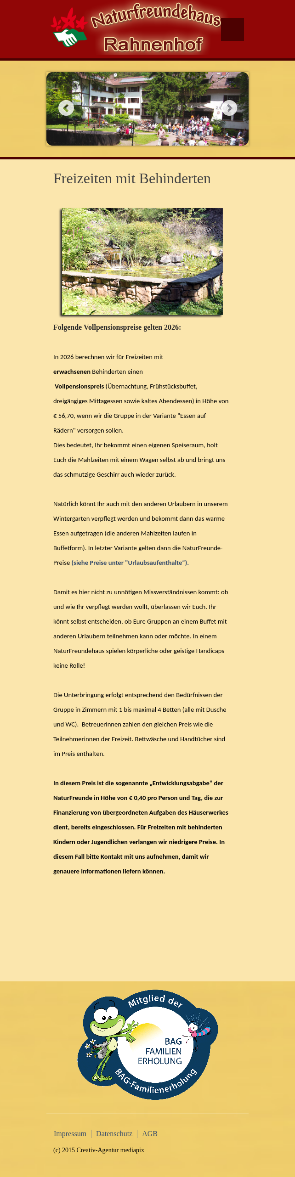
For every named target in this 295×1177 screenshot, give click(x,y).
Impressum (70, 1134)
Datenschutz (114, 1134)
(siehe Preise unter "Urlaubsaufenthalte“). (130, 562)
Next (229, 107)
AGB (150, 1134)
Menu (232, 29)
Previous (66, 107)
